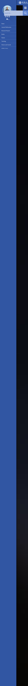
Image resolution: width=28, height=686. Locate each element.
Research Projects (5, 30)
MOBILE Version (4, 48)
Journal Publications (6, 27)
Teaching (3, 41)
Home (2, 23)
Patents (3, 37)
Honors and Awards (6, 44)
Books (3, 34)
